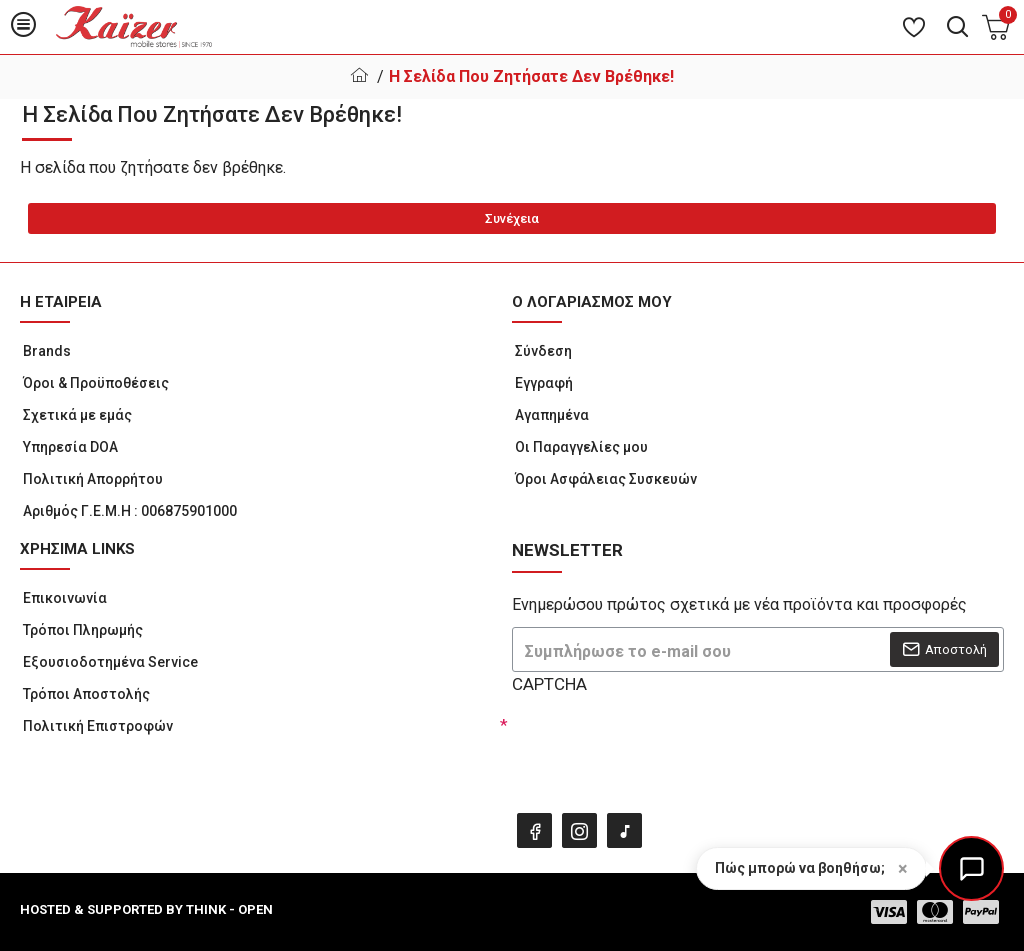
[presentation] (652, 748)
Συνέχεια (512, 218)
